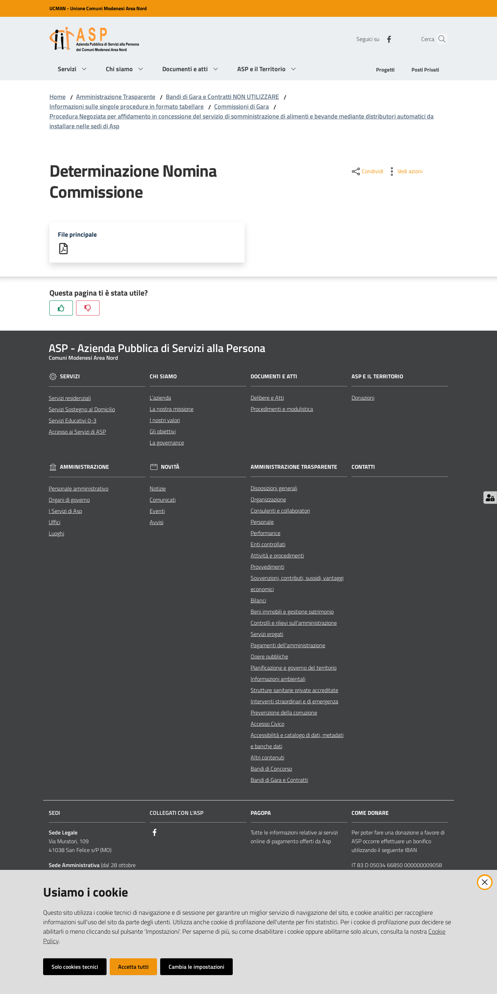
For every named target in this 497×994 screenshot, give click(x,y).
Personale (262, 522)
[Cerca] (439, 39)
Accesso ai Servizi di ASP (77, 432)
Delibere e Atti (267, 398)
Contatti (363, 467)
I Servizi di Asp (65, 511)
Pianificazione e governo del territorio (293, 668)
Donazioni (363, 398)
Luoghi (56, 533)
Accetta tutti (133, 966)
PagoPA (261, 813)
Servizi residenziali (70, 398)
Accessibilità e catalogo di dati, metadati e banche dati (297, 741)
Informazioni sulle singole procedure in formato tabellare (126, 106)
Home (57, 96)
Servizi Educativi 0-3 (72, 421)
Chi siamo (163, 377)
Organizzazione (268, 499)
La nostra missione (171, 409)
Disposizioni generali (274, 488)
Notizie (158, 489)
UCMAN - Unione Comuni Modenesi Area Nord (98, 8)
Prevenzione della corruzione (284, 713)
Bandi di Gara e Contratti (279, 780)
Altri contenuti (267, 757)
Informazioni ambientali (278, 679)
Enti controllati (268, 544)
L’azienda (160, 398)
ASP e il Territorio (377, 377)
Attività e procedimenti (277, 556)
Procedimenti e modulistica (282, 409)
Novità (170, 468)
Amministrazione (84, 468)
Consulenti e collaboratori (280, 511)
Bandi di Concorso (271, 769)
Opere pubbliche (269, 656)
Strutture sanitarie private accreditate (294, 690)
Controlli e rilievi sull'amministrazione (294, 623)
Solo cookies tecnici (75, 966)
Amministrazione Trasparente (115, 96)
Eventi (157, 511)
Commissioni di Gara (241, 106)
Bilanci (258, 600)
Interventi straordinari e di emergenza (294, 701)
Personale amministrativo (78, 489)
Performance (265, 533)
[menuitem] (385, 70)
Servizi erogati (267, 634)
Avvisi (156, 522)
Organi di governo (69, 500)
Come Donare (370, 813)
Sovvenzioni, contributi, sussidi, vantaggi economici (297, 584)
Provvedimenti (267, 567)
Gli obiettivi (163, 431)
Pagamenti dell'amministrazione (288, 645)
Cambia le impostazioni (196, 966)
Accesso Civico (267, 724)
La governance (167, 443)
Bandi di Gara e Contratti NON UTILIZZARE (222, 96)
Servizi (70, 377)
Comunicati (163, 500)
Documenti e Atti (274, 377)
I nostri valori (165, 420)
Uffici (54, 522)
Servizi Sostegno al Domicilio (82, 409)
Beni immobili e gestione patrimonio (292, 612)
